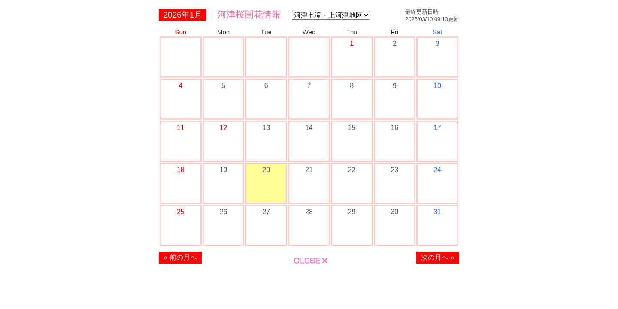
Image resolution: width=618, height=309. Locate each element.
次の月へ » (437, 257)
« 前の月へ (180, 257)
